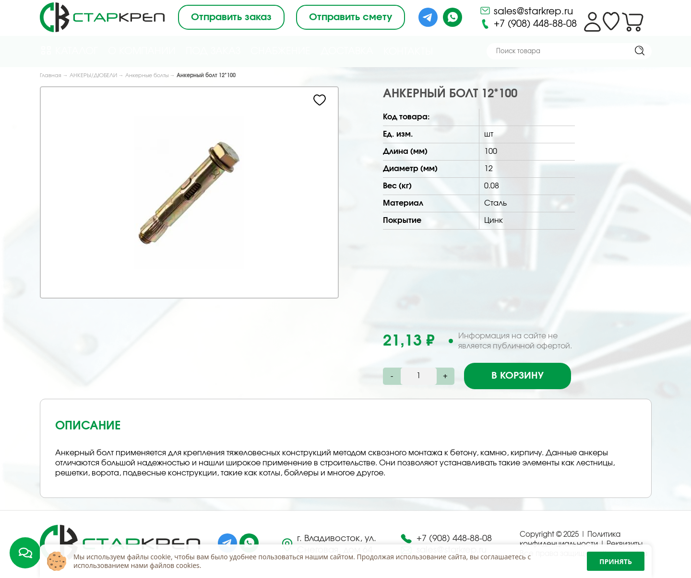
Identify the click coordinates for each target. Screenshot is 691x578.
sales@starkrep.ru (526, 10)
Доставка (347, 51)
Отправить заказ (231, 17)
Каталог (69, 50)
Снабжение (280, 51)
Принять (615, 561)
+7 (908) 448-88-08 (528, 24)
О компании (142, 51)
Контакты (408, 52)
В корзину (517, 376)
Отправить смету (350, 17)
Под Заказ (213, 51)
